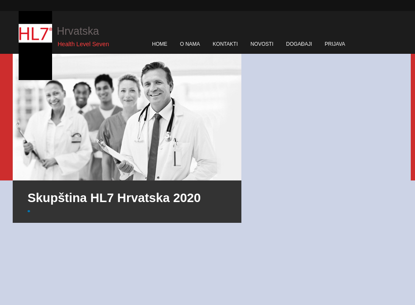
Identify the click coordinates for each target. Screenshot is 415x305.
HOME (159, 44)
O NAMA (190, 44)
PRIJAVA (335, 44)
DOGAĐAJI (299, 44)
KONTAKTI (225, 44)
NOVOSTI (261, 44)
